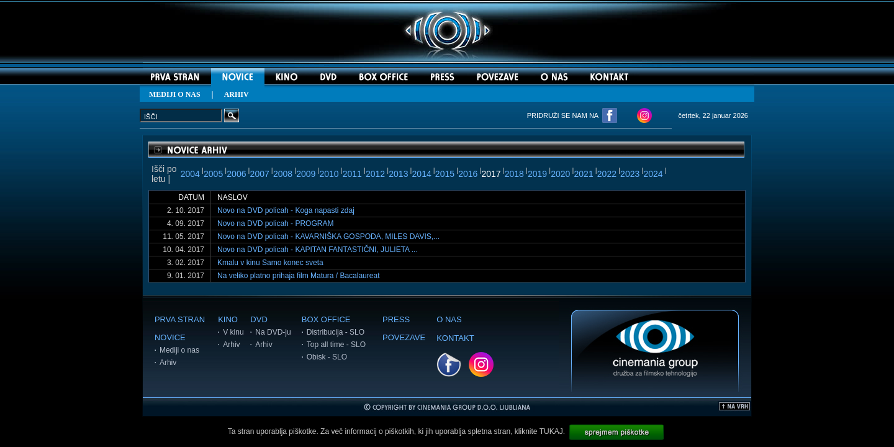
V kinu (233, 332)
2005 (213, 174)
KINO (228, 319)
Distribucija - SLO (335, 332)
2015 (444, 174)
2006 (236, 174)
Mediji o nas (179, 350)
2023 (629, 174)
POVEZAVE (403, 337)
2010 (328, 174)
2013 (398, 174)
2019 (537, 174)
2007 (259, 174)
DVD (258, 319)
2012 (375, 174)
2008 (282, 174)
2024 (652, 174)
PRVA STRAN (180, 319)
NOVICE (170, 337)
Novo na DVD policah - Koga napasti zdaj (285, 210)
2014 (421, 174)
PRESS (396, 319)
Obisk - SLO (327, 357)
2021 (584, 174)
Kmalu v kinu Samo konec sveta (270, 262)
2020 (560, 174)
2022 (606, 174)
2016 (467, 174)
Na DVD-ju (273, 332)
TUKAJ (551, 431)
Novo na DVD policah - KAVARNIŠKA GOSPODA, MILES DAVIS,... (328, 236)
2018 (514, 174)
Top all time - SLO (336, 344)
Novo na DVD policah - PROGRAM (275, 223)
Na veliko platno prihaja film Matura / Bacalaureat (298, 275)
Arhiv (168, 362)
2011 (352, 174)
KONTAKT (455, 338)
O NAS (448, 319)
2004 (190, 174)
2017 (490, 174)
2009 (305, 174)
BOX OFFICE (326, 319)
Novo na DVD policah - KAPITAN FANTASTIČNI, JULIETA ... (317, 249)
